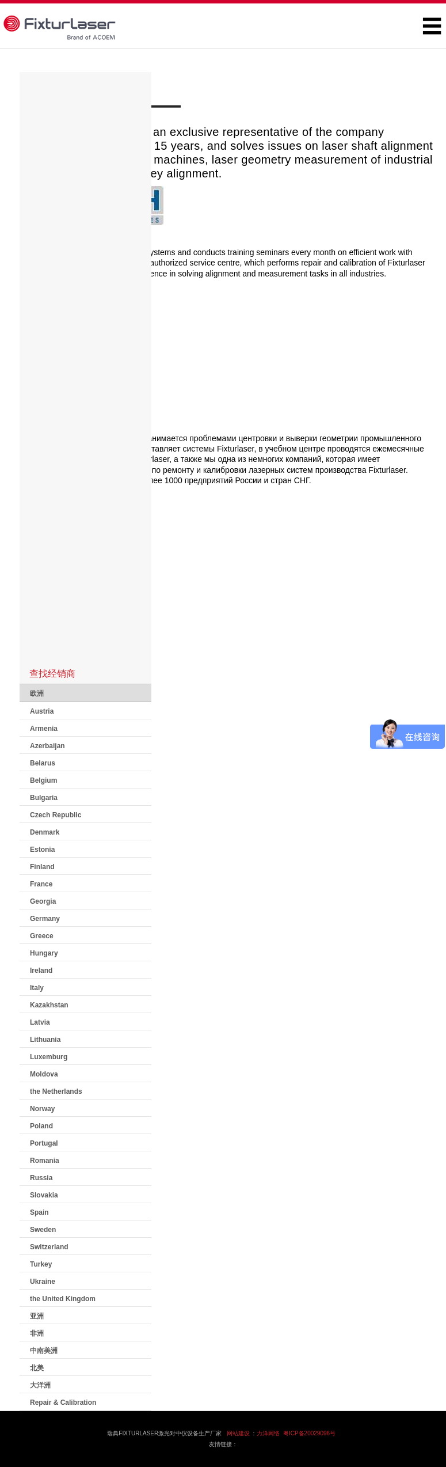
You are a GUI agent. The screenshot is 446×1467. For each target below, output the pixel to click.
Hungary (44, 953)
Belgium (43, 780)
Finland (42, 867)
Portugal (44, 1143)
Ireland (41, 970)
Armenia (44, 729)
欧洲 (37, 693)
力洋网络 (268, 1433)
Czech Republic (55, 815)
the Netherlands (56, 1091)
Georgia (43, 901)
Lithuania (45, 1040)
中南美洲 (44, 1351)
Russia (41, 1178)
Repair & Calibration (63, 1402)
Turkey (41, 1264)
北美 (37, 1368)
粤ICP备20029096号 (309, 1433)
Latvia (40, 1022)
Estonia (42, 850)
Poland (41, 1126)
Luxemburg (48, 1057)
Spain (39, 1212)
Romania (44, 1161)
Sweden (43, 1230)
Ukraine (42, 1282)
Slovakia (44, 1195)
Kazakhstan (49, 1005)
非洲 (37, 1333)
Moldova (44, 1074)
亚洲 (37, 1316)
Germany (45, 919)
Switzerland (49, 1247)
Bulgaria (44, 798)
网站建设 (238, 1433)
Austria (42, 711)
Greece (42, 936)
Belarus (42, 763)
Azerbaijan (47, 746)
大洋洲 (40, 1385)
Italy (37, 988)
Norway (42, 1109)
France (41, 884)
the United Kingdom (63, 1299)
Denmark (44, 832)
